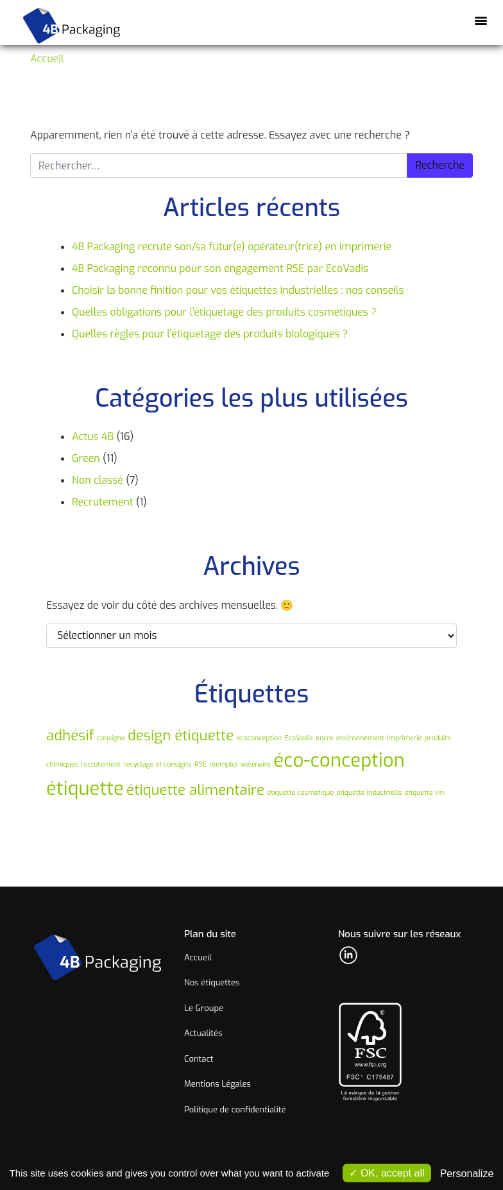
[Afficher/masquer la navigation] (480, 20)
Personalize (467, 1173)
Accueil (47, 58)
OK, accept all (386, 1173)
